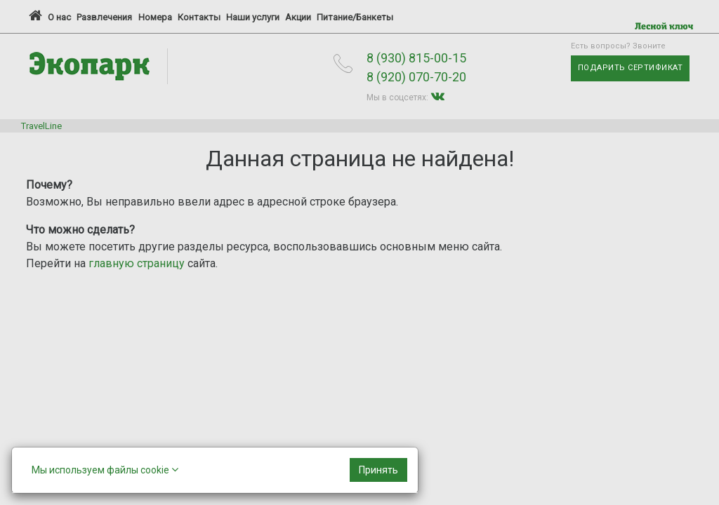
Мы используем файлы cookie (105, 470)
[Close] (378, 470)
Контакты (199, 17)
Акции (298, 17)
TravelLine (41, 126)
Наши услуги (252, 17)
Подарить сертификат (630, 67)
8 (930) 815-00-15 (416, 57)
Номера (155, 17)
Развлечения (104, 17)
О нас (59, 17)
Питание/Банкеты (355, 17)
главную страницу (136, 263)
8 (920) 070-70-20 (416, 76)
